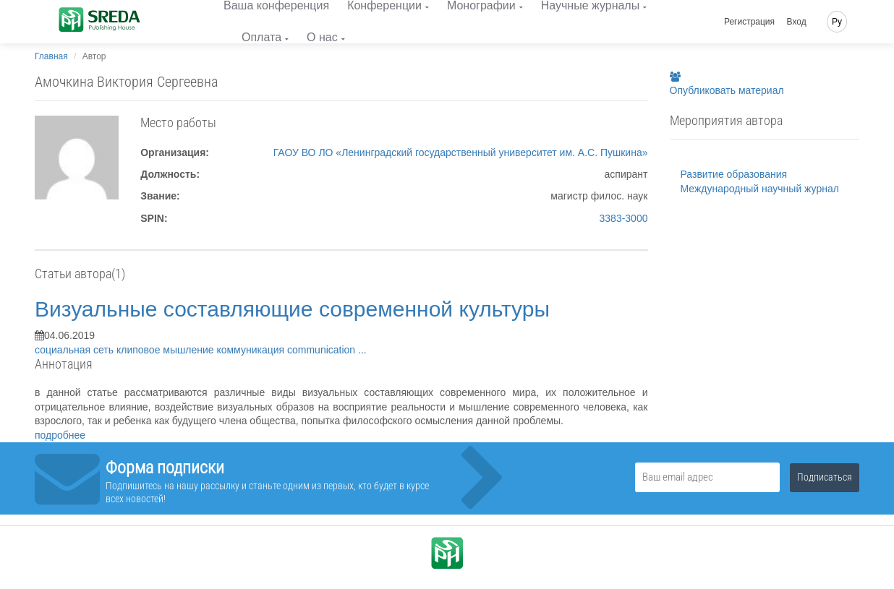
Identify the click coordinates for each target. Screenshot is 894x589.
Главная (51, 56)
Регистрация (749, 22)
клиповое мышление (166, 350)
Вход (796, 22)
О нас (322, 37)
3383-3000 (624, 218)
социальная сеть (75, 350)
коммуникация (251, 350)
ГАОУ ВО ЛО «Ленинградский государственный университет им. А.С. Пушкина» (460, 152)
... (362, 350)
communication (322, 350)
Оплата (261, 37)
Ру (837, 22)
